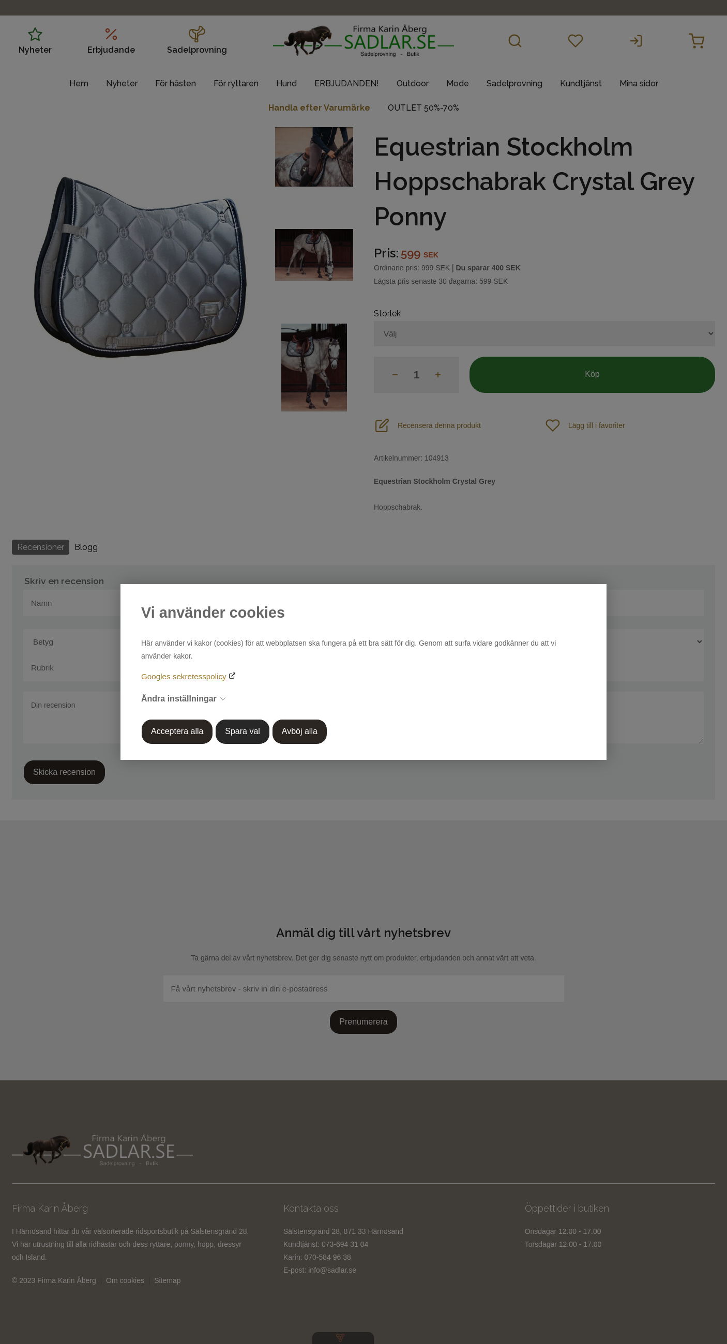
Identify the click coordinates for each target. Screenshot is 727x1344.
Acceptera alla (177, 731)
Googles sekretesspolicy (185, 676)
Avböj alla (299, 731)
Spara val (242, 731)
